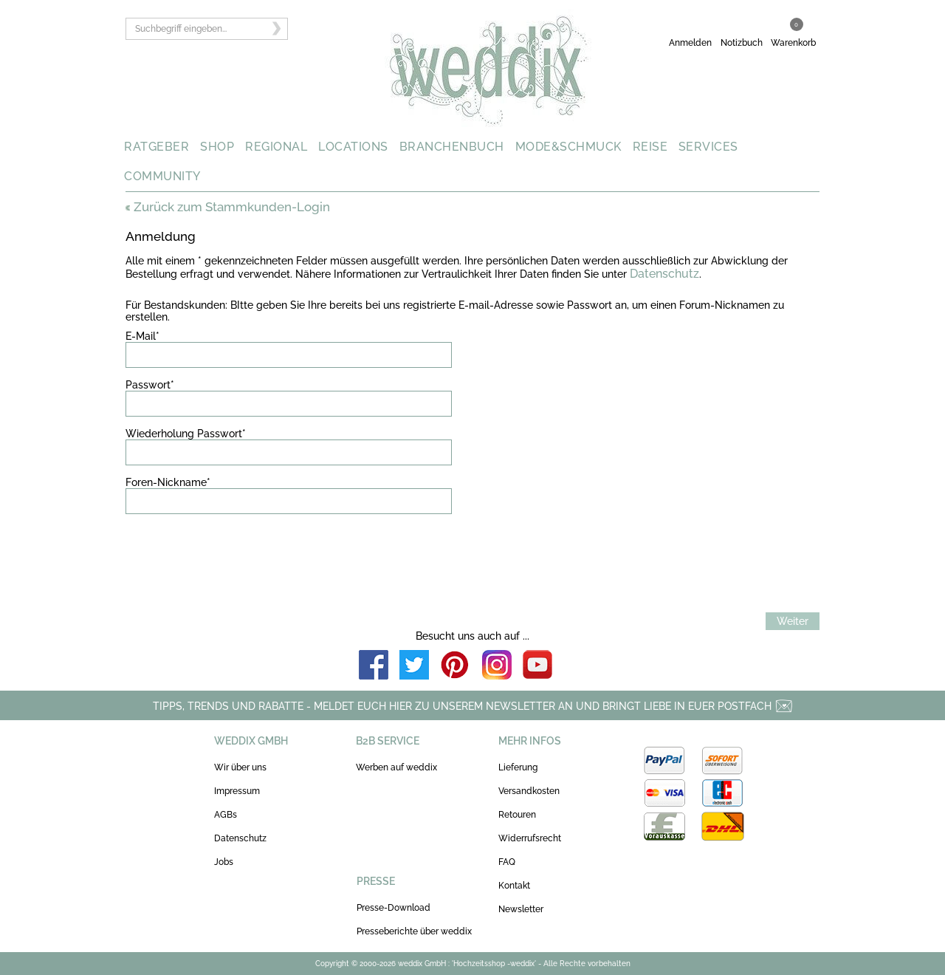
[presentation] (238, 554)
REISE (650, 147)
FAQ (506, 862)
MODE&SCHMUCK (568, 147)
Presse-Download (393, 908)
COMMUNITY (162, 176)
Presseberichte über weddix (414, 931)
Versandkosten (529, 791)
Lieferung (517, 767)
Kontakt (514, 885)
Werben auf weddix (396, 767)
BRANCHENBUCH (451, 147)
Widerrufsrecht (529, 838)
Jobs (223, 862)
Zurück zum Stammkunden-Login (228, 206)
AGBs (225, 815)
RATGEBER (156, 147)
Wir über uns (240, 767)
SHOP (217, 147)
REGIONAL (276, 147)
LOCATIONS (353, 147)
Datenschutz (664, 274)
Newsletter (520, 909)
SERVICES (708, 147)
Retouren (517, 815)
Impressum (237, 791)
